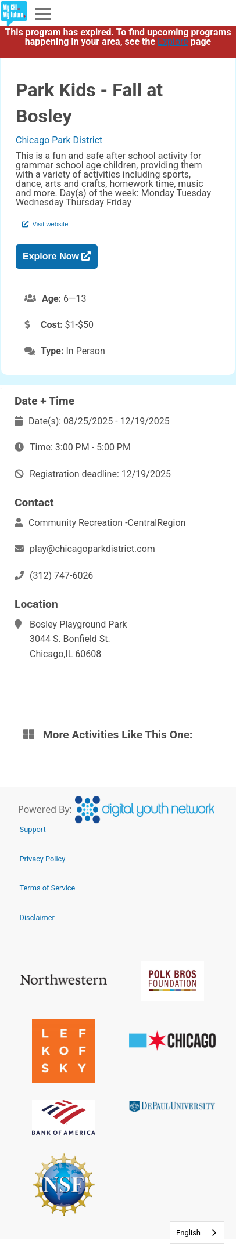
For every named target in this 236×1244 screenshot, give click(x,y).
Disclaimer (37, 917)
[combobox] (197, 1232)
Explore (173, 41)
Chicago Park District (59, 140)
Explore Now (57, 256)
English (188, 1232)
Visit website (45, 224)
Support (33, 829)
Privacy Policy (43, 858)
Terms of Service (48, 888)
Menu (42, 13)
